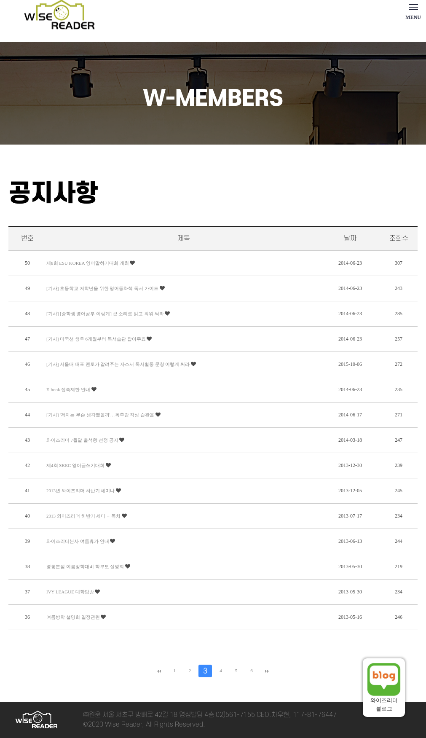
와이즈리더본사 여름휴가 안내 (78, 541)
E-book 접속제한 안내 (68, 389)
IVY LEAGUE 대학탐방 (70, 591)
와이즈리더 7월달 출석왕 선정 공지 (82, 440)
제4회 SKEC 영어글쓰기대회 (76, 465)
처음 (159, 671)
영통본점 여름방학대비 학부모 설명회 (85, 566)
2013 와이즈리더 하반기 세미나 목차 (84, 515)
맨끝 (267, 671)
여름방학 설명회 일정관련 (73, 617)
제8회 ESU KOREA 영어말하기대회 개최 (88, 263)
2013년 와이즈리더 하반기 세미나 (81, 490)
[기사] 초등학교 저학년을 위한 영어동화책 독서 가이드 (103, 288)
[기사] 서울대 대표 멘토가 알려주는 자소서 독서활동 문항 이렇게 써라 (118, 364)
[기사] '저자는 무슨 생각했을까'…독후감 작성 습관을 (100, 414)
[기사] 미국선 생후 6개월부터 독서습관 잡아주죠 (96, 338)
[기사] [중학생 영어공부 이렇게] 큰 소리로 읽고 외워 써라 (105, 313)
